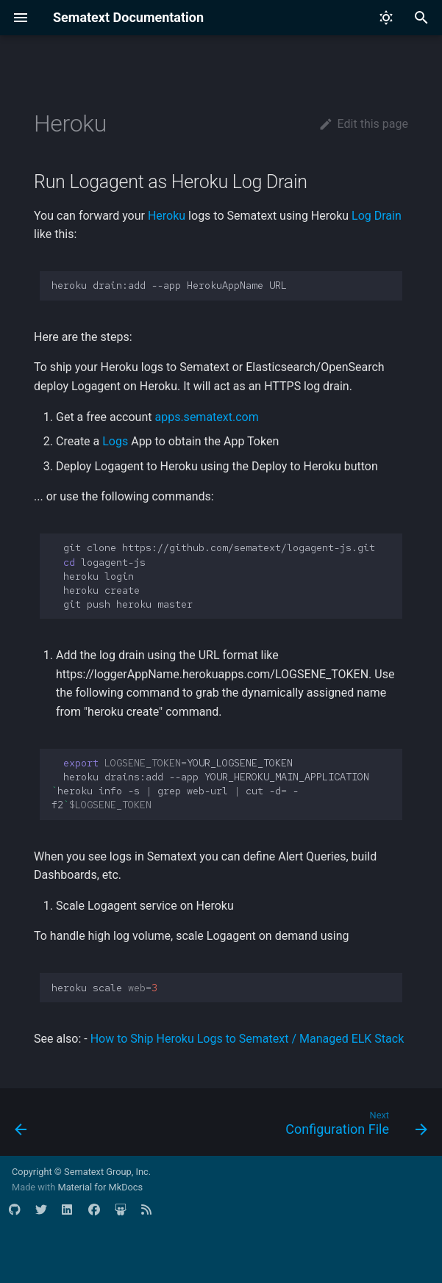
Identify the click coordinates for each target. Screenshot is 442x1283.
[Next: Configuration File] (353, 1126)
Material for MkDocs (100, 1187)
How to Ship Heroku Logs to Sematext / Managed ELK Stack (247, 1039)
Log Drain (377, 216)
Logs (115, 441)
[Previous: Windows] (21, 1126)
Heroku (166, 216)
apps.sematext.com (206, 417)
